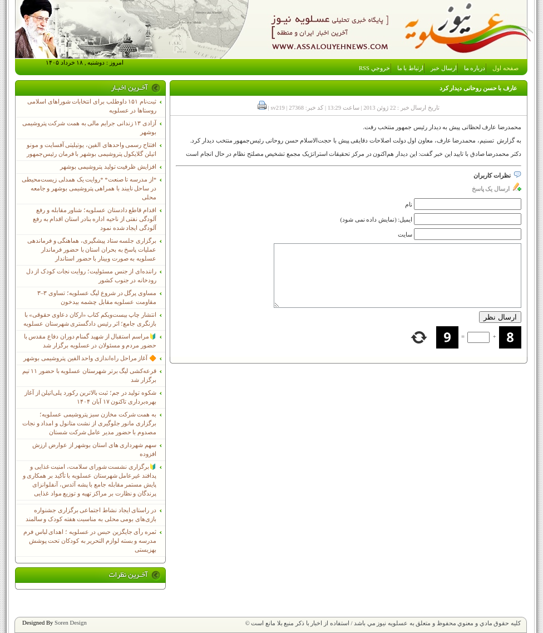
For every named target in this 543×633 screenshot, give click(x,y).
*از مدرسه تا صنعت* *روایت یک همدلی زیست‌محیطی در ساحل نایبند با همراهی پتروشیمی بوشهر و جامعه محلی (89, 188)
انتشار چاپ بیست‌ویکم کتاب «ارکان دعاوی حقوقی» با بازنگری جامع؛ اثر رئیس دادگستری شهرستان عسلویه (89, 319)
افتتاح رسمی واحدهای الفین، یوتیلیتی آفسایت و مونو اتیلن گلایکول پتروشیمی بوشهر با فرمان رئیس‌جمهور (91, 149)
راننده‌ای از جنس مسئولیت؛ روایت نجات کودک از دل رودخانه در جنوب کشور (91, 275)
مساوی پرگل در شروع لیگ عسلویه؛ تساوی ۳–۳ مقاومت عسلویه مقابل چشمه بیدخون (96, 297)
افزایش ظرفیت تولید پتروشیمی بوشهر (108, 167)
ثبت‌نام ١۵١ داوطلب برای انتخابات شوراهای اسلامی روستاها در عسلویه (91, 106)
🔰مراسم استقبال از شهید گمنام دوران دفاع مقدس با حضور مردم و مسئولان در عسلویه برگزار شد (90, 341)
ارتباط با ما (410, 68)
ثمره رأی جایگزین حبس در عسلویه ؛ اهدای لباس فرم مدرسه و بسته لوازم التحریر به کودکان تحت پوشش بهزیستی (89, 541)
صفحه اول (505, 68)
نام (408, 205)
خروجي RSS (374, 68)
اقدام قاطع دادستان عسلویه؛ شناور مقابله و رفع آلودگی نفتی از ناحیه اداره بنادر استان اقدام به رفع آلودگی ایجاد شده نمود (94, 219)
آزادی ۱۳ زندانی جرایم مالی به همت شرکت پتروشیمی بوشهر (89, 127)
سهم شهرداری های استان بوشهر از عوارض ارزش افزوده (94, 449)
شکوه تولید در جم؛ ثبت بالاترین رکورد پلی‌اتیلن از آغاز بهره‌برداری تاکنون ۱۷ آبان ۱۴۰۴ (90, 397)
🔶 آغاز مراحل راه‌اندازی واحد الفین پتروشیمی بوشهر (89, 358)
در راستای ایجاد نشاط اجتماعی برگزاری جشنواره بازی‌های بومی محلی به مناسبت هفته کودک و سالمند (91, 514)
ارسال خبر (444, 68)
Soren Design (71, 623)
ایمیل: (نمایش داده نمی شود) (376, 220)
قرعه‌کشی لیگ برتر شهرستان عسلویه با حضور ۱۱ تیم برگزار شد (89, 375)
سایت (405, 235)
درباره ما (475, 68)
